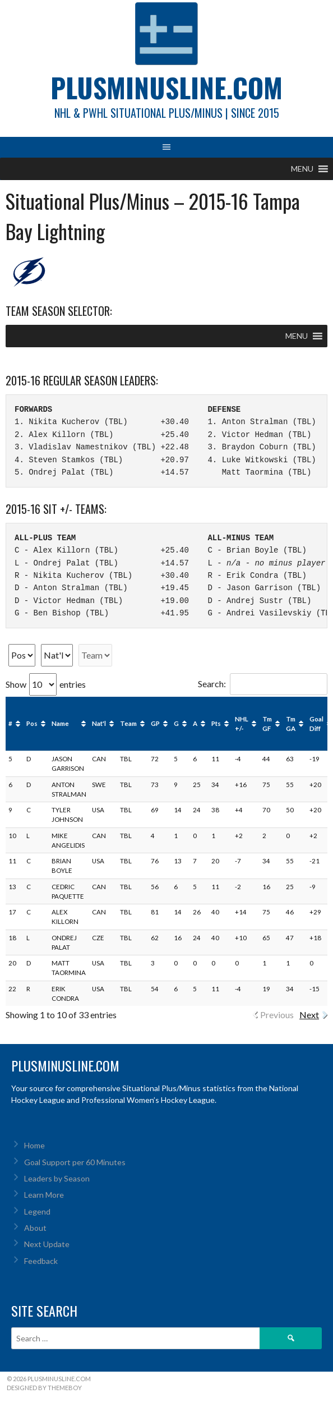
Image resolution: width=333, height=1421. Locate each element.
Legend (37, 1211)
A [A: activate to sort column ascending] (195, 723)
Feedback (41, 1261)
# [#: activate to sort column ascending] (10, 723)
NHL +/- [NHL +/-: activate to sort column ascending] (241, 723)
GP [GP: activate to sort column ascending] (155, 723)
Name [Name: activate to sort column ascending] (60, 723)
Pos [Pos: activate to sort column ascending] (32, 723)
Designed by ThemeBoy (44, 1387)
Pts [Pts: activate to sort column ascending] (216, 723)
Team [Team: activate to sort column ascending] (128, 723)
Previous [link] (277, 1014)
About (35, 1228)
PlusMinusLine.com (166, 87)
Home (34, 1145)
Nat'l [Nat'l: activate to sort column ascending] (99, 723)
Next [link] (309, 1014)
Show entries (46, 684)
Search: (262, 683)
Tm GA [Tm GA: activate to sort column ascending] (290, 723)
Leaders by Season (57, 1178)
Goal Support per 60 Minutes (75, 1162)
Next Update (47, 1244)
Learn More (44, 1194)
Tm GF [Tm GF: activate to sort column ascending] (267, 723)
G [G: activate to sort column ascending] (176, 723)
